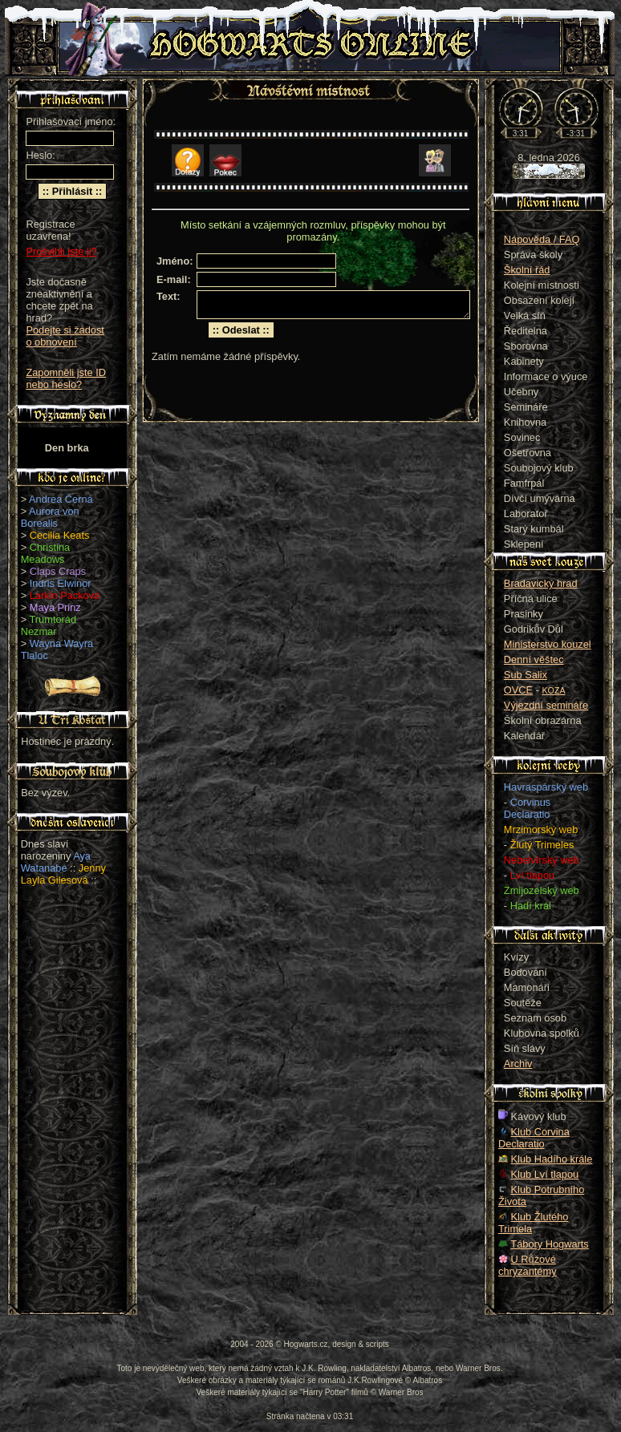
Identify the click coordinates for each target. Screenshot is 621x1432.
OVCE (518, 690)
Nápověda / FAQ (542, 239)
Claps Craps (58, 571)
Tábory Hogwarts (549, 1244)
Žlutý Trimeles (542, 845)
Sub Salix (525, 675)
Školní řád (527, 270)
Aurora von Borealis (50, 517)
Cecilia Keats (60, 535)
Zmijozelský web (541, 890)
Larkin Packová (65, 595)
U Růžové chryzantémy (527, 1265)
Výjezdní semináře (546, 705)
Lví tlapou (532, 875)
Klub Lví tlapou (545, 1174)
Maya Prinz (55, 607)
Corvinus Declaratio (527, 808)
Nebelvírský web (541, 860)
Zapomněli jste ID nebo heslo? (66, 378)
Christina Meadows (46, 553)
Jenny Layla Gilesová (63, 874)
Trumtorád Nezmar (48, 625)
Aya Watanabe (56, 862)
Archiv (518, 1064)
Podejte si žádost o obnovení (65, 336)
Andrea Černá (61, 499)
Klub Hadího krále (552, 1159)
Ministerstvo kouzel (547, 644)
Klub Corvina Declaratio (534, 1138)
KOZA (554, 690)
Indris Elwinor (60, 583)
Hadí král (530, 906)
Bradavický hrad (541, 583)
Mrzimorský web (541, 829)
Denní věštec (534, 659)
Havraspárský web (546, 787)
